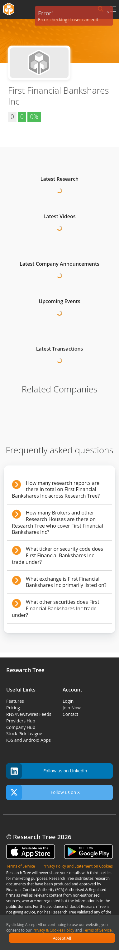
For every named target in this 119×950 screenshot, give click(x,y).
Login (68, 701)
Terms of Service (97, 930)
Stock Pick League (24, 733)
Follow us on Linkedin (46, 771)
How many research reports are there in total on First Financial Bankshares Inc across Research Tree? (56, 490)
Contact (70, 714)
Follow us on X (43, 792)
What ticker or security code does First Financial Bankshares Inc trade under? (57, 555)
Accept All (62, 938)
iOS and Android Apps (28, 740)
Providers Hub (20, 721)
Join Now (72, 708)
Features (15, 701)
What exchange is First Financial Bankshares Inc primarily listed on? (66, 582)
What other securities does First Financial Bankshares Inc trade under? (55, 608)
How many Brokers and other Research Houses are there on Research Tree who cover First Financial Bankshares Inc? (57, 522)
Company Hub (20, 727)
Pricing (13, 708)
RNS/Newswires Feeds (28, 714)
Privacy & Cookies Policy (53, 930)
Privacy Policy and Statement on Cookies (78, 866)
